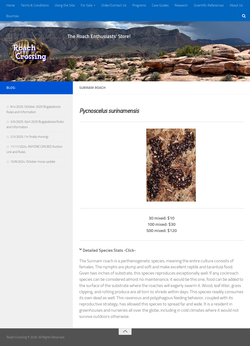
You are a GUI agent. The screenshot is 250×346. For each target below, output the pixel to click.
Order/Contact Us (113, 5)
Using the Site (65, 5)
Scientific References (209, 5)
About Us (236, 5)
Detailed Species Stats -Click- (109, 250)
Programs (139, 5)
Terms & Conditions (35, 5)
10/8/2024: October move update (32, 162)
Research (181, 5)
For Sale (86, 5)
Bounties (12, 16)
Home (10, 5)
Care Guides (160, 5)
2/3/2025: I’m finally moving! (29, 137)
